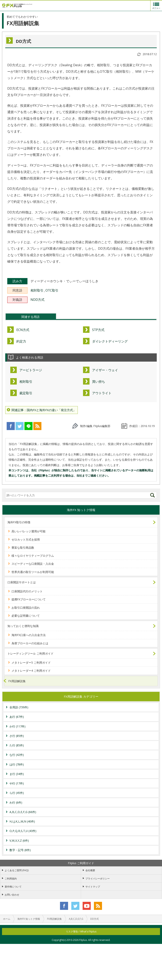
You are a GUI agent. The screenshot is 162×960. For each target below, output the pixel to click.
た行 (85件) (16, 745)
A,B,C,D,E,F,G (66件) (22, 812)
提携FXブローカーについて (29, 599)
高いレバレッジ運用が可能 (28, 531)
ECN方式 (22, 330)
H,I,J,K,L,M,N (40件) (22, 821)
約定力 (21, 341)
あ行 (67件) (16, 717)
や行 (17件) (16, 783)
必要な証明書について (26, 616)
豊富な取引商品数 (23, 547)
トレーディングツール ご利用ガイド (30, 653)
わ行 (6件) (15, 802)
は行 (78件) (16, 764)
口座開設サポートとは (21, 582)
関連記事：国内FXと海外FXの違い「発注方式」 (44, 410)
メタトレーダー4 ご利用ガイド (31, 670)
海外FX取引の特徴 (18, 522)
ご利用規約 (11, 878)
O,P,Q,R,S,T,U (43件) (22, 831)
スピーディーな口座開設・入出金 (33, 564)
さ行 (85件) (16, 736)
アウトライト (102, 393)
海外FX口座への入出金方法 (29, 635)
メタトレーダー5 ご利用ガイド (31, 662)
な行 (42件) (16, 755)
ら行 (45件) (16, 793)
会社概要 (90, 870)
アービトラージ (30, 370)
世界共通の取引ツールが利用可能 (33, 572)
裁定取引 (25, 393)
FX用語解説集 (17, 681)
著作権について (13, 886)
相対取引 (37, 290)
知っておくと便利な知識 (23, 626)
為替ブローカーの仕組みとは (30, 643)
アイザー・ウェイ (105, 370)
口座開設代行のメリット (27, 591)
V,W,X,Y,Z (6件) (19, 840)
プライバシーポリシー (97, 878)
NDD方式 (37, 299)
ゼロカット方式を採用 (26, 539)
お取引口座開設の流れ (26, 607)
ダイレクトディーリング (110, 341)
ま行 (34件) (16, 774)
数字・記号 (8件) (20, 850)
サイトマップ (92, 886)
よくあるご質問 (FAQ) (16, 870)
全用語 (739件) (18, 707)
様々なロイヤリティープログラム (33, 556)
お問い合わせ (12, 894)
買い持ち (98, 381)
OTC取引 (51, 290)
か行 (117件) (17, 726)
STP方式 (98, 330)
